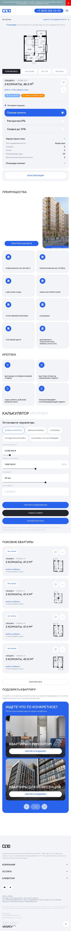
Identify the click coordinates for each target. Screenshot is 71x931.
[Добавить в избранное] (63, 82)
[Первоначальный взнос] (35, 464)
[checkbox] (13, 430)
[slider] (35, 482)
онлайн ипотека (35, 521)
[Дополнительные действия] (63, 90)
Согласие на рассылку (12, 917)
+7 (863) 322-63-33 (48, 10)
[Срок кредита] (35, 478)
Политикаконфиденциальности (11, 914)
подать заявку (35, 513)
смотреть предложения (35, 505)
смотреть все (35, 682)
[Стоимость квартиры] (35, 451)
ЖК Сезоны (6, 19)
